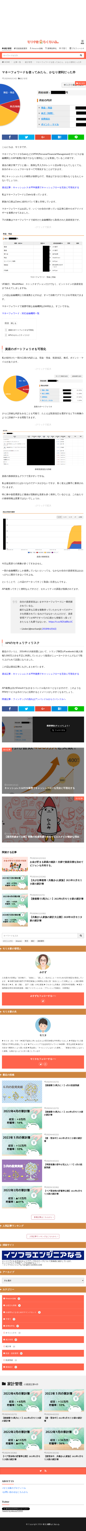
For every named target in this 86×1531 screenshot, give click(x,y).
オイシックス (8, 941)
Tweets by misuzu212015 (12, 1511)
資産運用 (41, 941)
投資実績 (11, 1360)
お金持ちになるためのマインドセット (23, 1312)
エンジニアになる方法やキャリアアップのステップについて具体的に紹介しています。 (37, 1261)
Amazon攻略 (13, 1298)
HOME (7, 62)
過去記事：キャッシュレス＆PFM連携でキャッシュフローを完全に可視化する (40, 187)
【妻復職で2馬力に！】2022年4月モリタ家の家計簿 (56, 898)
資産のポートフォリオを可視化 (19, 330)
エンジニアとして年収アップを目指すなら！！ (21, 1263)
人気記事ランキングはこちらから (43, 1236)
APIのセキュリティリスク (17, 335)
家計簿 (10, 1346)
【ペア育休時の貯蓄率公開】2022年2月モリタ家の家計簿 (63, 1192)
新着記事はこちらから (43, 1217)
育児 (26, 941)
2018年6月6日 (49, 628)
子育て (10, 1319)
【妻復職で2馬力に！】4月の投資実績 (61, 1085)
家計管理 (28, 62)
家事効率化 (12, 1326)
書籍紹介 (11, 1367)
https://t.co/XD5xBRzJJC (61, 621)
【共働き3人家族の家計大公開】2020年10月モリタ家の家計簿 (56, 919)
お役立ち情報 (13, 1305)
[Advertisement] (43, 18)
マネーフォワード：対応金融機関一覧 (20, 313)
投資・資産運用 (14, 1353)
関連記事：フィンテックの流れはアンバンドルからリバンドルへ (34, 699)
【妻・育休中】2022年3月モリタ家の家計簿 (63, 1139)
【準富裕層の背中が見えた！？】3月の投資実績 (63, 1166)
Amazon (19, 941)
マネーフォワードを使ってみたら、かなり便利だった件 (58, 62)
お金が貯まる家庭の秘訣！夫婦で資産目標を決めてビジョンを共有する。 (56, 864)
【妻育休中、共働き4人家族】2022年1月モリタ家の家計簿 (63, 1457)
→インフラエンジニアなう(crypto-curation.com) (22, 1265)
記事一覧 (17, 62)
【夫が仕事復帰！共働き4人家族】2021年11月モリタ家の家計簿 (56, 882)
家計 (32, 941)
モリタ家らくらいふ (51, 1524)
